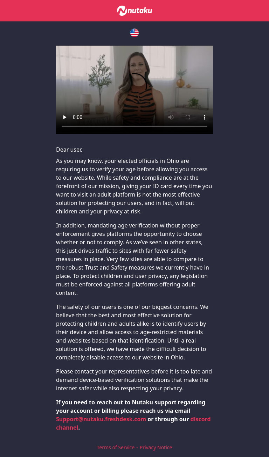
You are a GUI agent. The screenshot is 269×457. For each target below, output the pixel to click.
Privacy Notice (156, 447)
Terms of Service (116, 447)
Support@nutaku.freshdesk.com (101, 419)
